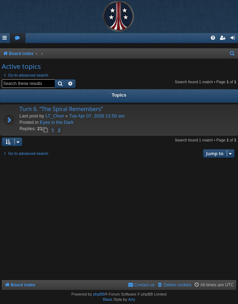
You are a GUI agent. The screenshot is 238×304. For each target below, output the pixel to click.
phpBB (99, 294)
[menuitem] (18, 38)
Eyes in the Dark (56, 122)
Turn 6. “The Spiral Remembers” (61, 109)
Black (107, 299)
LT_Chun (55, 115)
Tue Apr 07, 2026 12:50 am (97, 115)
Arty (131, 299)
